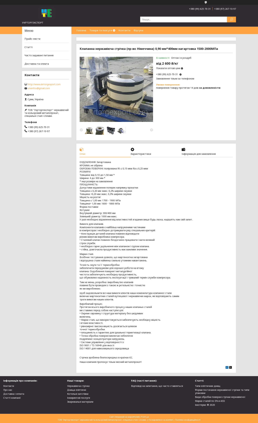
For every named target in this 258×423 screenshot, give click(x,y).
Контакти (124, 30)
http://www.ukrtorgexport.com (44, 84)
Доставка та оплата (37, 63)
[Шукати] (231, 19)
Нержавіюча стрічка (78, 385)
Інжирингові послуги (78, 397)
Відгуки (138, 30)
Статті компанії (12, 397)
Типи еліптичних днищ (207, 385)
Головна (81, 30)
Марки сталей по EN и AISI (210, 400)
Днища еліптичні (76, 389)
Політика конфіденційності (187, 419)
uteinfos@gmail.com (39, 88)
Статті (29, 47)
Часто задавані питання (39, 55)
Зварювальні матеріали (80, 401)
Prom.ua (145, 416)
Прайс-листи (32, 38)
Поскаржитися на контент (161, 419)
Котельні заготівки (77, 393)
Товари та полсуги (100, 30)
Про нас (7, 389)
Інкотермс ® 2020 (205, 404)
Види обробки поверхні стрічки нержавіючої (220, 396)
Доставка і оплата (13, 393)
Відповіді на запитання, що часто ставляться (157, 385)
